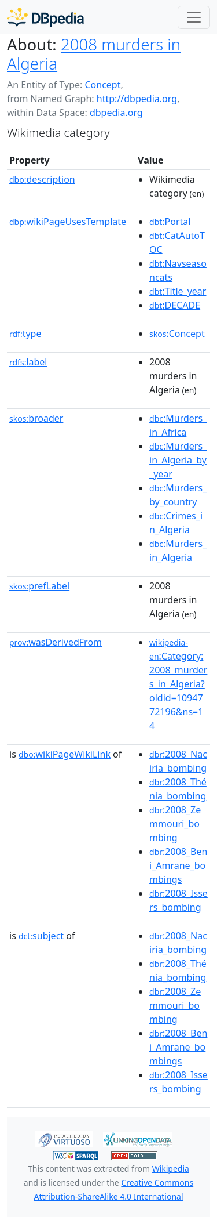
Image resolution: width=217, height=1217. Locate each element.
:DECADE (174, 305)
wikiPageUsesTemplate (67, 221)
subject (41, 935)
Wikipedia (170, 1168)
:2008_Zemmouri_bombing (175, 823)
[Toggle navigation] (194, 17)
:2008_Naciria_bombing (178, 761)
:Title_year (177, 291)
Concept (102, 84)
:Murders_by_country (178, 494)
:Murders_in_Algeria (178, 550)
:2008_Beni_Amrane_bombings (178, 865)
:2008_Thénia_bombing (178, 789)
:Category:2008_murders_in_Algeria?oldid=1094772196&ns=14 (178, 684)
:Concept (177, 333)
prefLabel (39, 585)
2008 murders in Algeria (94, 53)
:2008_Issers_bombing (178, 900)
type (25, 333)
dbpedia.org (116, 112)
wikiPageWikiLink (65, 754)
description (42, 179)
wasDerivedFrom (55, 642)
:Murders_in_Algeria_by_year (178, 460)
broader (36, 418)
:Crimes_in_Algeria (176, 522)
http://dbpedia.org (137, 98)
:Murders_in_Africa (178, 425)
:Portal (169, 221)
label (28, 362)
